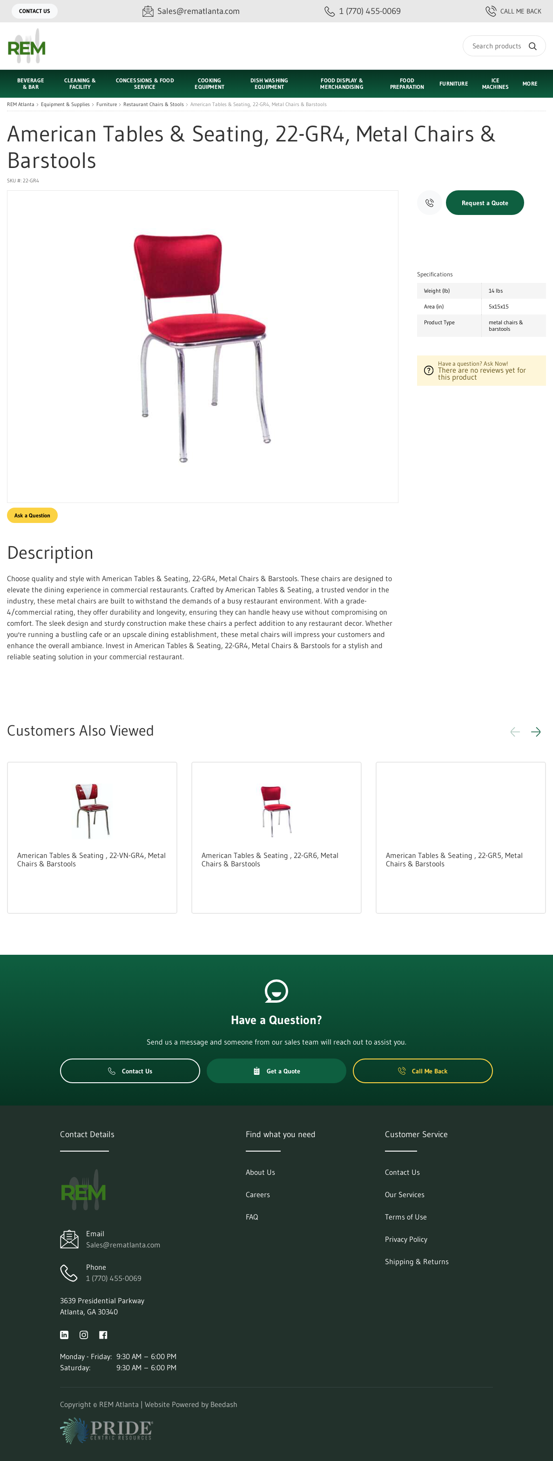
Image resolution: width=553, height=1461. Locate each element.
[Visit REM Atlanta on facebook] (103, 1334)
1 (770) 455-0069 (114, 1278)
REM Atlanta (20, 104)
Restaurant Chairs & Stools (153, 104)
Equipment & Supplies (65, 104)
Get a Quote (276, 1071)
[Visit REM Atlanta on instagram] (84, 1334)
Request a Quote (485, 203)
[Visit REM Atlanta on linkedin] (64, 1334)
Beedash (223, 1404)
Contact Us (34, 10)
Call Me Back (513, 11)
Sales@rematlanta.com (123, 1244)
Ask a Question (32, 515)
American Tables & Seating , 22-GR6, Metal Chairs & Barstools (270, 859)
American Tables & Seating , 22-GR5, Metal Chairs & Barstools (454, 859)
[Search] (504, 45)
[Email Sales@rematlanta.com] (191, 11)
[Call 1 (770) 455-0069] (362, 11)
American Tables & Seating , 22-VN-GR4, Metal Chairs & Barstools (91, 859)
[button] (536, 732)
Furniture (106, 104)
